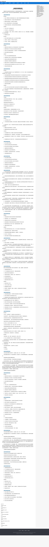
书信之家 (1, 4)
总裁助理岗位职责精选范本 (40, 8)
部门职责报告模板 (3, 516)
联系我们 (23, 530)
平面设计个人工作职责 (40, 14)
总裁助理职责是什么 (4, 507)
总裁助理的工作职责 (39, 6)
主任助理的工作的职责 (4, 525)
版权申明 (26, 530)
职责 (3, 4)
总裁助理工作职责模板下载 (40, 11)
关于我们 (20, 530)
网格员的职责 (38, 16)
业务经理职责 (3, 523)
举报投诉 (29, 530)
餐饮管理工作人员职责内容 (4, 512)
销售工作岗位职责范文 (40, 13)
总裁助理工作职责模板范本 (40, 10)
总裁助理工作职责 (3, 505)
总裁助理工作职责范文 (40, 7)
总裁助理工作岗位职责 (40, 9)
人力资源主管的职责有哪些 (4, 514)
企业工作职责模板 (39, 15)
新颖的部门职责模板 (4, 518)
